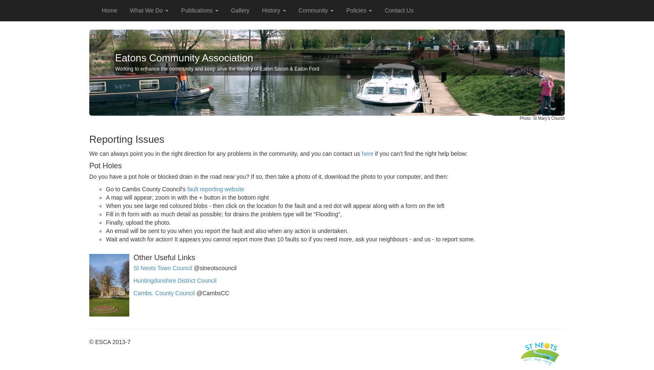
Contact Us (399, 10)
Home (109, 10)
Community (316, 10)
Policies (359, 10)
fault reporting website (215, 189)
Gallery (240, 10)
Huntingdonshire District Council (174, 280)
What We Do (149, 10)
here (367, 153)
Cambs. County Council (164, 293)
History (274, 10)
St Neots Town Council (162, 268)
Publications (199, 10)
